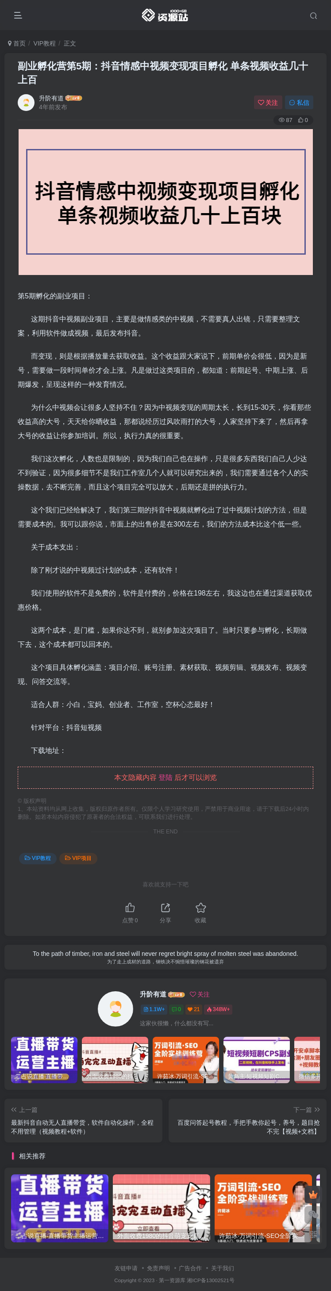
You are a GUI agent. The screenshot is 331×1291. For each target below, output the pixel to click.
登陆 (165, 777)
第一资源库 (172, 1280)
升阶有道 (51, 98)
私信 (299, 102)
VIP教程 (45, 43)
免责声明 (158, 1268)
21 (194, 1009)
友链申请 (126, 1268)
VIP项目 (78, 858)
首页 (17, 43)
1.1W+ (154, 1009)
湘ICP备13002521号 (210, 1280)
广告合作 (190, 1268)
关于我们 (222, 1268)
